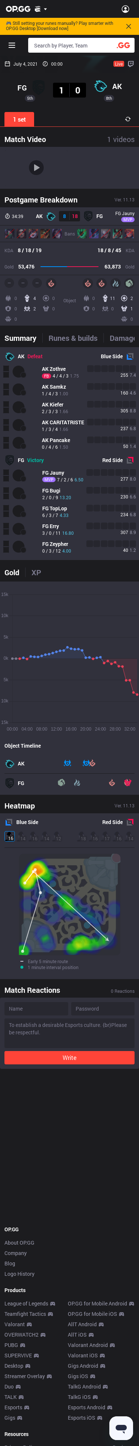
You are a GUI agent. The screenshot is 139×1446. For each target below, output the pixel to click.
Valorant (14, 1324)
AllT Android (82, 1324)
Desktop (13, 1365)
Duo (9, 1386)
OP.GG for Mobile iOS (92, 1313)
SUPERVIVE (18, 1355)
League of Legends (26, 1303)
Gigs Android (83, 1365)
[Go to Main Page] (18, 9)
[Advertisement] (69, 1147)
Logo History (19, 1273)
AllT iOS (77, 1334)
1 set (19, 119)
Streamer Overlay (24, 1376)
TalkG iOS (79, 1396)
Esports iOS (81, 1417)
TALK (10, 1396)
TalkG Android (84, 1386)
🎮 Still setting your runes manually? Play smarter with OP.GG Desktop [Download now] (59, 26)
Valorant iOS (83, 1355)
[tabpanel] (69, 453)
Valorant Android (88, 1344)
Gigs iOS (78, 1376)
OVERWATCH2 (21, 1334)
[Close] (128, 26)
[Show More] (41, 8)
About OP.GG (19, 1242)
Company (15, 1252)
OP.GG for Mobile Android (97, 1303)
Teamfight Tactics (25, 1313)
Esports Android (86, 1407)
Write (69, 1057)
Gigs (9, 1417)
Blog (9, 1263)
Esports (13, 1407)
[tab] (23, 338)
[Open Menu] (125, 8)
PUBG (11, 1344)
